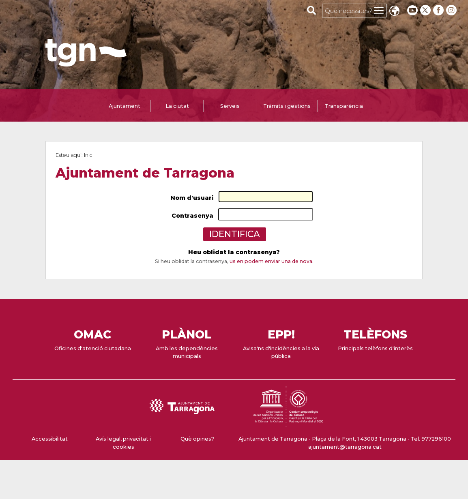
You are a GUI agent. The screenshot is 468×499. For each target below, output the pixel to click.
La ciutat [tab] (177, 106)
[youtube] (412, 10)
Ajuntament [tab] (124, 106)
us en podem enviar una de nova (271, 261)
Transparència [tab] (344, 106)
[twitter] (426, 10)
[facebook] (439, 10)
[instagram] (452, 10)
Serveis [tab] (230, 106)
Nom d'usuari (192, 197)
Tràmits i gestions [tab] (287, 106)
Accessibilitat (50, 439)
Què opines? (197, 439)
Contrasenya (192, 215)
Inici (89, 155)
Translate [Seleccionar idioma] (394, 11)
